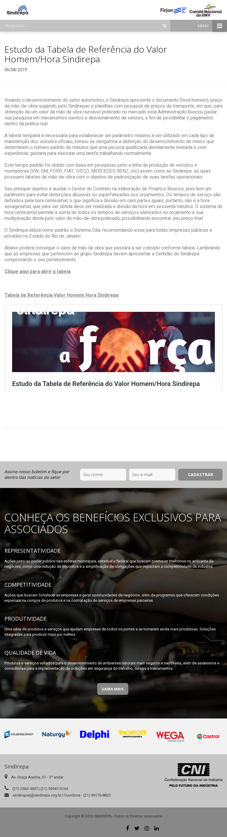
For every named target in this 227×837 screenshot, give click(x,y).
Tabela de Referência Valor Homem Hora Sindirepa (61, 295)
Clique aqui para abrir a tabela (37, 271)
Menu (212, 26)
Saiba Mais (113, 689)
